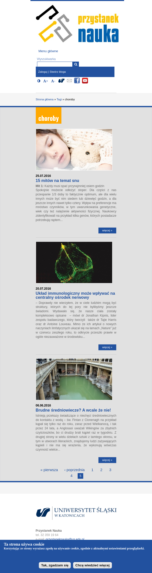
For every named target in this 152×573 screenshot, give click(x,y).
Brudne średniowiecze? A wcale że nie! (73, 410)
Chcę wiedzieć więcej (92, 567)
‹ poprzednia (74, 470)
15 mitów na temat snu (57, 180)
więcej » (107, 230)
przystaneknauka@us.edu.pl (65, 539)
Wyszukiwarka (46, 59)
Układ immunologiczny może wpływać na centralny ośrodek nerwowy (75, 295)
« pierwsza (49, 470)
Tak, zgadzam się (55, 567)
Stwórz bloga (58, 71)
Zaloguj (42, 71)
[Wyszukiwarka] (76, 64)
